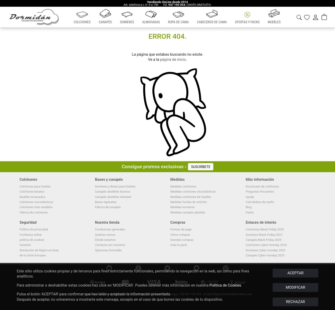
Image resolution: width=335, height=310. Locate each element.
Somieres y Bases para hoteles (115, 186)
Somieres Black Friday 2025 (264, 234)
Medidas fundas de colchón (188, 202)
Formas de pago (181, 229)
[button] (82, 17)
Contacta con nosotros (110, 245)
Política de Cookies (225, 285)
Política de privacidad (34, 229)
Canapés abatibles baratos (112, 191)
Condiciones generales (110, 229)
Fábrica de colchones (34, 212)
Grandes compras (182, 240)
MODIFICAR (295, 287)
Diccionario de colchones (262, 186)
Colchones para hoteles (35, 186)
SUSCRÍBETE (200, 167)
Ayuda (250, 197)
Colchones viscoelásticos (36, 202)
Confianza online (31, 234)
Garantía (25, 245)
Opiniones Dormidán (108, 250)
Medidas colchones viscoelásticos (193, 191)
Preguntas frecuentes (260, 191)
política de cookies (32, 240)
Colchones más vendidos (36, 207)
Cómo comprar (180, 234)
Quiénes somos (105, 234)
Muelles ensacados (32, 197)
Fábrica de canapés (108, 207)
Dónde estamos (105, 240)
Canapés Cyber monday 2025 (265, 255)
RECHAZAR (295, 302)
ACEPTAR (295, 273)
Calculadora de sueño (260, 202)
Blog (249, 207)
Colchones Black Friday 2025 (265, 229)
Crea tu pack (178, 245)
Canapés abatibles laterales (113, 197)
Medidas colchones (183, 186)
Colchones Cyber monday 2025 (266, 245)
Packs (250, 212)
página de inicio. (173, 59)
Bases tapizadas (106, 202)
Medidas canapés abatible (187, 212)
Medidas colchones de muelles (190, 197)
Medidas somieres (182, 207)
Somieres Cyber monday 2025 (265, 250)
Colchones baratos (32, 191)
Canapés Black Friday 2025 (263, 240)
